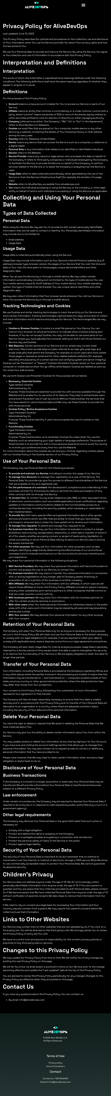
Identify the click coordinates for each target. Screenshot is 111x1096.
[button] (106, 5)
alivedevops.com (70, 184)
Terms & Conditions (55, 1066)
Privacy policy (55, 1062)
